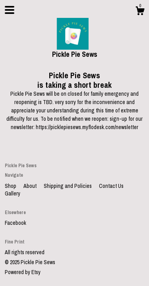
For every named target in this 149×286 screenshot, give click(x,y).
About (30, 185)
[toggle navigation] (9, 10)
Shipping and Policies (68, 185)
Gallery (12, 193)
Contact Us (111, 185)
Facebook (15, 222)
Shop (11, 185)
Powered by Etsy (23, 272)
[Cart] (139, 12)
